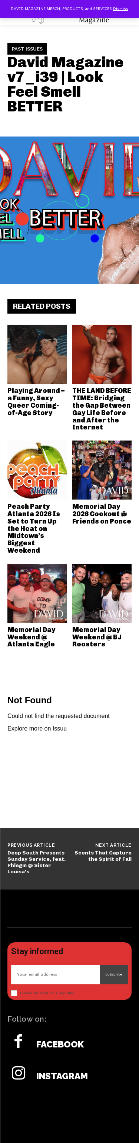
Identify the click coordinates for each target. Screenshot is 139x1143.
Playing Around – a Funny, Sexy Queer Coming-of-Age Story (35, 402)
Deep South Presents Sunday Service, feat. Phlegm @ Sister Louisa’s (36, 862)
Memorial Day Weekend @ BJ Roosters (97, 637)
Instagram (62, 1076)
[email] (55, 974)
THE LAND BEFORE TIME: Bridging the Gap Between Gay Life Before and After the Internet (101, 409)
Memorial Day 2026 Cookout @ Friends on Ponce (101, 514)
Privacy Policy (64, 993)
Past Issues (27, 49)
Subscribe (113, 974)
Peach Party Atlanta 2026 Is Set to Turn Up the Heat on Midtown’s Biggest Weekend (33, 529)
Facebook (60, 1044)
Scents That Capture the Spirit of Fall (103, 856)
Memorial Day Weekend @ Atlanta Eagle (31, 637)
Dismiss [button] (120, 8)
